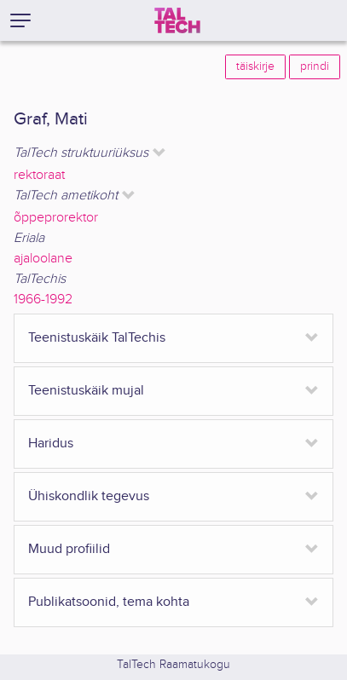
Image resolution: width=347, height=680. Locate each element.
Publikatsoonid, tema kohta (108, 602)
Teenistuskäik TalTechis (96, 338)
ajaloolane (43, 259)
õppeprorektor (56, 218)
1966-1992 (43, 299)
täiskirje (255, 66)
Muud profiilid (69, 549)
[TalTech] (177, 20)
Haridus (50, 443)
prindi (314, 66)
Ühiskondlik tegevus (88, 496)
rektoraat (39, 175)
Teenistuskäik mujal (86, 391)
